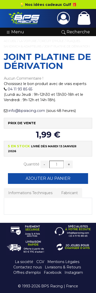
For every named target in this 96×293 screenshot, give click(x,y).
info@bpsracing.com (26, 110)
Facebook (52, 272)
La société (24, 261)
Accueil (10, 41)
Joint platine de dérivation (67, 46)
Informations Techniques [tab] (30, 193)
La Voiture (28, 41)
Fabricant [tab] (69, 193)
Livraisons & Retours (63, 267)
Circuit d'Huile (51, 41)
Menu (15, 31)
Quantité (31, 164)
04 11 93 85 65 (20, 89)
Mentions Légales (63, 261)
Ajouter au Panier (48, 178)
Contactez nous (27, 267)
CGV (40, 261)
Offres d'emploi (27, 272)
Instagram (74, 272)
